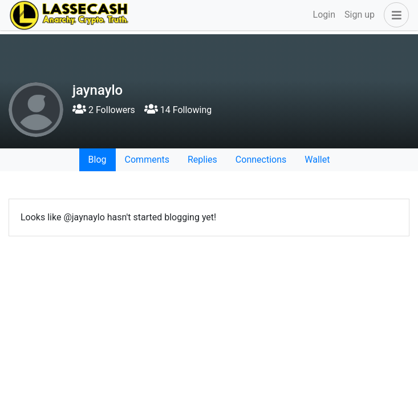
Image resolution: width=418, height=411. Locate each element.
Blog (97, 159)
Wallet (317, 159)
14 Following (178, 109)
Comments (147, 159)
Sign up (359, 14)
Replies (202, 159)
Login (324, 14)
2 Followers (103, 109)
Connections (261, 159)
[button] (394, 14)
